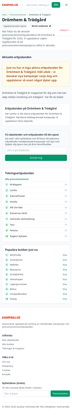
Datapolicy (7, 365)
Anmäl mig (36, 157)
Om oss (6, 361)
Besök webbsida (41, 26)
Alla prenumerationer (17, 179)
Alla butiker (8, 344)
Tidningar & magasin (13, 348)
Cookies (6, 370)
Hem (4, 14)
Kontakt (6, 374)
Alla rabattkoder (10, 340)
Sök (56, 4)
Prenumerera (60, 393)
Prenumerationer (18, 14)
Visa (65, 255)
